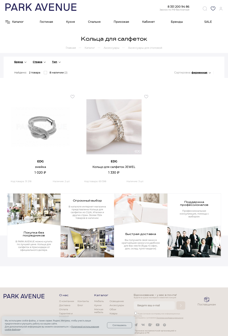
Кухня (70, 21)
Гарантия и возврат (66, 315)
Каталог (101, 295)
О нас (63, 295)
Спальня (94, 21)
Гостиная (46, 21)
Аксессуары (117, 305)
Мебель (99, 301)
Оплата (63, 309)
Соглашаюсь (120, 325)
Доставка (64, 305)
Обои (113, 309)
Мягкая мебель (98, 311)
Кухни (98, 305)
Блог (80, 305)
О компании (66, 301)
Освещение (117, 301)
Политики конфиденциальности (169, 318)
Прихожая (121, 21)
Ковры (113, 313)
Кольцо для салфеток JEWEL (113, 167)
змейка (40, 167)
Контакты (83, 301)
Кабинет (148, 21)
